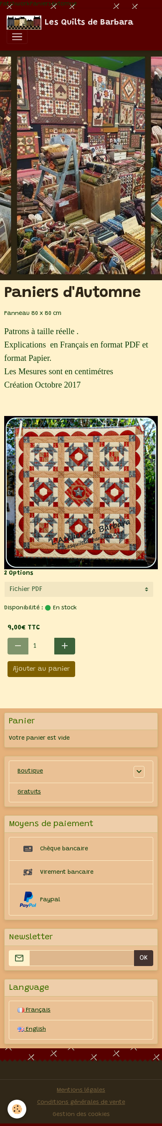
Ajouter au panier (41, 669)
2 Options (18, 573)
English (32, 1029)
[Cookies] (17, 1109)
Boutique (30, 771)
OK (143, 958)
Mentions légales (81, 1090)
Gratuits (29, 792)
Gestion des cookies (81, 1115)
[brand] (70, 22)
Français (34, 1010)
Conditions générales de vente (81, 1103)
